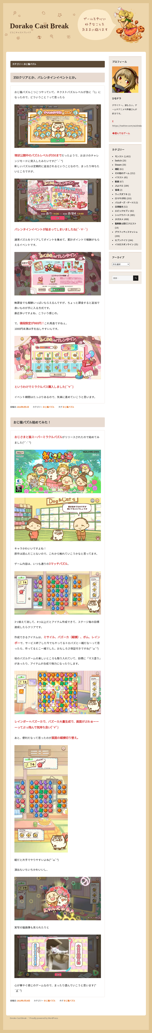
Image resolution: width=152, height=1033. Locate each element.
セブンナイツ (121, 240)
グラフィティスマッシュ (126, 231)
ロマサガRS (120, 198)
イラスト (119, 177)
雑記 (117, 169)
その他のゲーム (122, 173)
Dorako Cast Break (39, 26)
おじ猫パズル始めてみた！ (32, 422)
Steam (118, 164)
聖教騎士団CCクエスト (125, 223)
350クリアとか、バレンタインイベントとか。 (45, 77)
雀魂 (117, 189)
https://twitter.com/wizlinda (127, 125)
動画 (117, 181)
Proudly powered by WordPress (44, 1018)
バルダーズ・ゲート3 (125, 202)
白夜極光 (119, 206)
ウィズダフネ (121, 194)
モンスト (119, 156)
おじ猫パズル (48, 406)
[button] (57, 126)
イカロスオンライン (124, 244)
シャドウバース (122, 215)
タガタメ (119, 219)
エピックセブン (122, 210)
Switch (118, 160)
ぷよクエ (119, 185)
